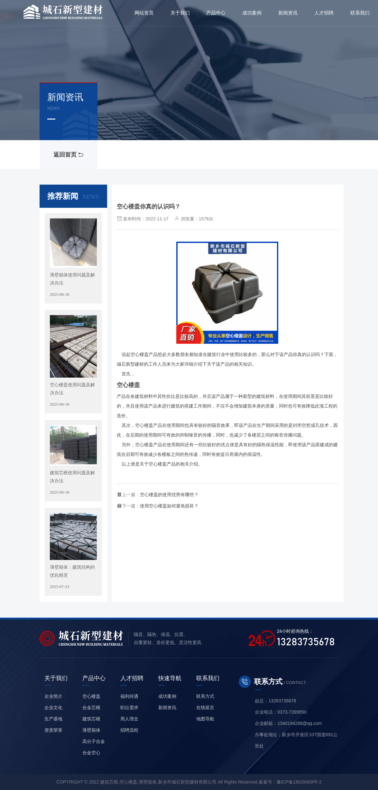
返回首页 (68, 154)
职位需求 (129, 707)
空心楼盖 (91, 696)
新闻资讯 (167, 707)
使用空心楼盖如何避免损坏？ (169, 505)
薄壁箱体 (91, 730)
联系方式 (205, 696)
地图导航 (205, 718)
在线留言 (205, 707)
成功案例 (167, 696)
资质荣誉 (53, 730)
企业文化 (53, 707)
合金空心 (91, 752)
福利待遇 (129, 696)
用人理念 (129, 718)
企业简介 (53, 696)
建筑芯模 (91, 718)
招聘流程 (129, 730)
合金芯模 (91, 707)
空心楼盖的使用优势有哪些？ (169, 494)
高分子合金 (93, 741)
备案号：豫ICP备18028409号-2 (290, 782)
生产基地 (53, 718)
